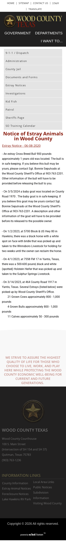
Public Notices (42, 487)
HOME (10, 3)
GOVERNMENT (17, 33)
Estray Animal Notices (16, 488)
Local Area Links (43, 482)
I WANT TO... (51, 41)
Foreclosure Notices (15, 494)
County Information (15, 483)
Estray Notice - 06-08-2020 (21, 146)
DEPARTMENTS (49, 33)
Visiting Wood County (47, 503)
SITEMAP (24, 3)
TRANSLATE (35, 9)
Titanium (36, 534)
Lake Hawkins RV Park (16, 499)
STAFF (55, 3)
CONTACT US (40, 3)
